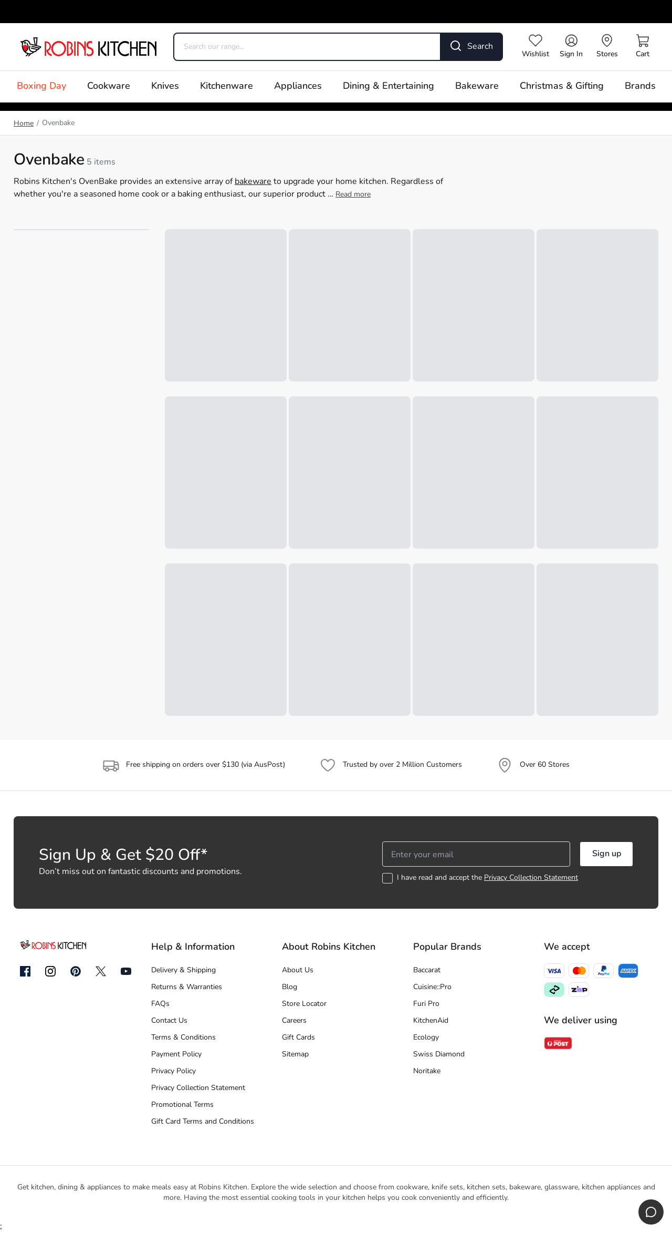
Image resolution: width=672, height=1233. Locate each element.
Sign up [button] (606, 854)
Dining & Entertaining (388, 86)
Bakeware (477, 86)
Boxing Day (41, 86)
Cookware (108, 86)
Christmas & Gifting (562, 86)
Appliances (298, 86)
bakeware (253, 182)
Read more (353, 195)
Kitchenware (226, 86)
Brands (640, 86)
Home (24, 124)
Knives (165, 86)
